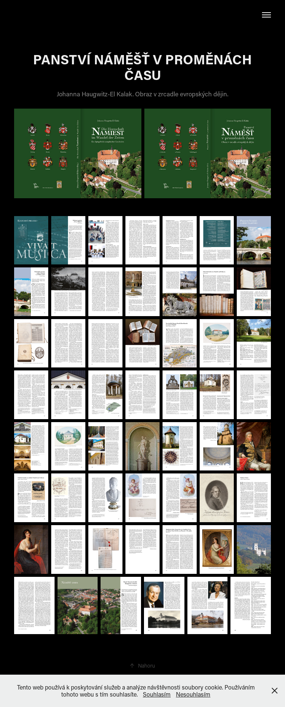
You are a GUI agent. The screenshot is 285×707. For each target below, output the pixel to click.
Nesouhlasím (193, 694)
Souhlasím (157, 694)
